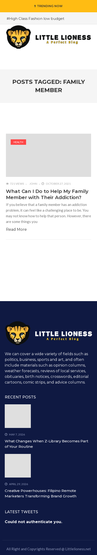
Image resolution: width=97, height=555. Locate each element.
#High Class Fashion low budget (35, 18)
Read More (16, 229)
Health (18, 142)
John (33, 183)
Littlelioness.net (78, 549)
